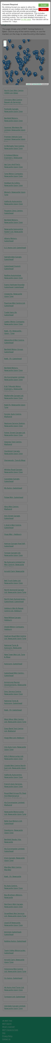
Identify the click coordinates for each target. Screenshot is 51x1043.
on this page (26, 19)
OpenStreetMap (36, 84)
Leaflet (28, 84)
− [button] (5, 45)
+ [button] (5, 42)
